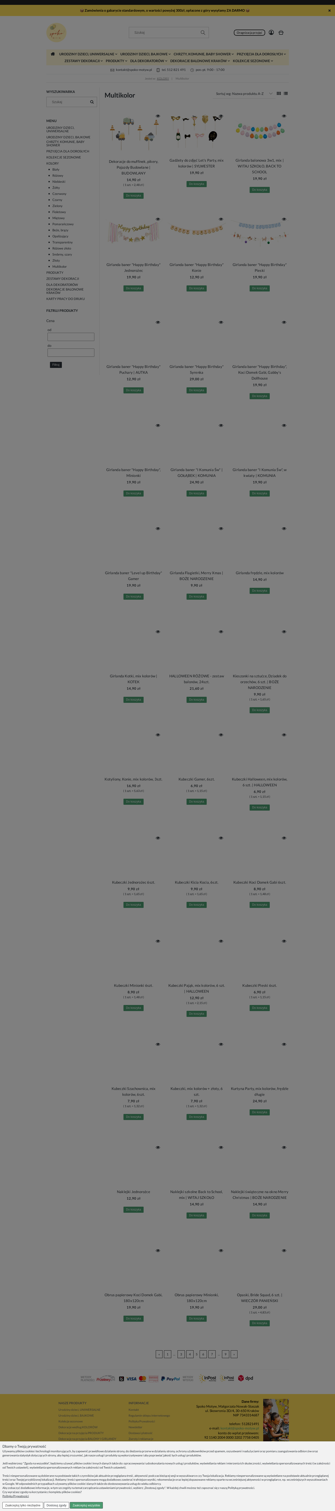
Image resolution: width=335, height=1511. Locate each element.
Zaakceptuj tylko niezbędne (22, 1505)
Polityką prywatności (241, 1488)
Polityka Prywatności (15, 1496)
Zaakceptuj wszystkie (86, 1505)
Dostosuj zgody (56, 1505)
